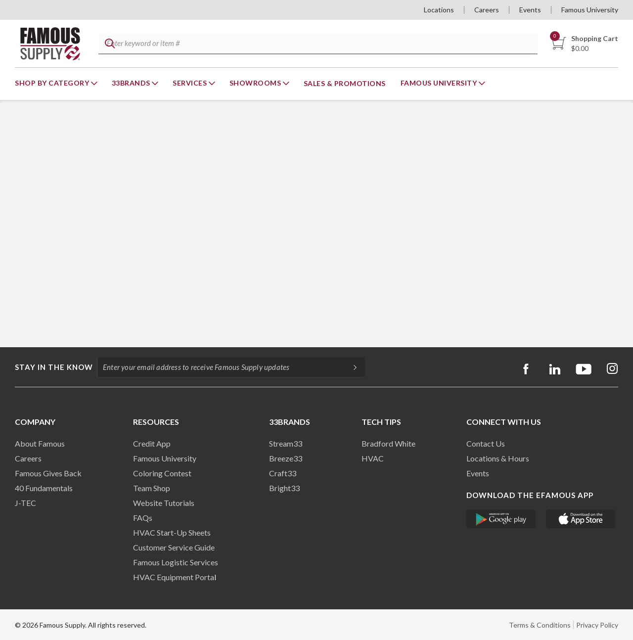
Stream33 (285, 443)
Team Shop (151, 488)
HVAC (373, 458)
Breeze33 (285, 458)
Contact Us (485, 443)
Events (530, 9)
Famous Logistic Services (175, 562)
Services (191, 83)
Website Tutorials (163, 502)
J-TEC (25, 502)
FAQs (142, 517)
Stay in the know (54, 367)
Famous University (589, 9)
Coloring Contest (162, 473)
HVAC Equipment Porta (173, 577)
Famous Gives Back (48, 473)
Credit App (152, 443)
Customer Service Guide (174, 547)
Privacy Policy (597, 625)
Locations (439, 9)
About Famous (40, 443)
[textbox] (317, 44)
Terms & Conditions (540, 625)
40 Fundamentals (44, 488)
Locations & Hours (497, 458)
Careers (486, 9)
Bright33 (284, 488)
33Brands (132, 83)
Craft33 (282, 473)
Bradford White (388, 443)
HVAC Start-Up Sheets (172, 532)
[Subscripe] (350, 367)
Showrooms (256, 83)
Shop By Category (53, 83)
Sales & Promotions (345, 83)
